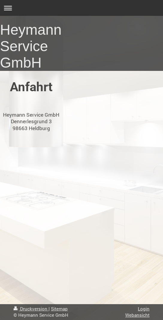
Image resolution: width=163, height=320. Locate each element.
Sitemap (59, 309)
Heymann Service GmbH (30, 46)
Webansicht (137, 315)
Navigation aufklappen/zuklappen (81, 7)
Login (144, 309)
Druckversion (31, 309)
